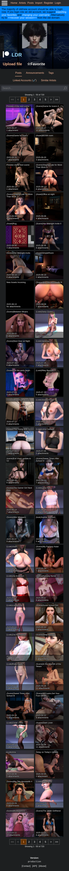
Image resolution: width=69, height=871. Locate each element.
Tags (51, 73)
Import (38, 3)
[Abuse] (42, 866)
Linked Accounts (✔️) (25, 80)
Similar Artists (48, 80)
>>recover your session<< (22, 17)
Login (58, 3)
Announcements (35, 73)
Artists (22, 3)
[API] (34, 866)
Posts (30, 3)
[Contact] (26, 866)
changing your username (36, 15)
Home (14, 3)
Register (48, 3)
